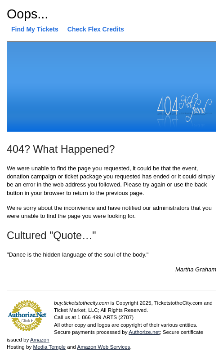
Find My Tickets (34, 29)
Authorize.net (144, 332)
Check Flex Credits (95, 29)
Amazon (39, 339)
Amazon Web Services (103, 347)
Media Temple (49, 347)
